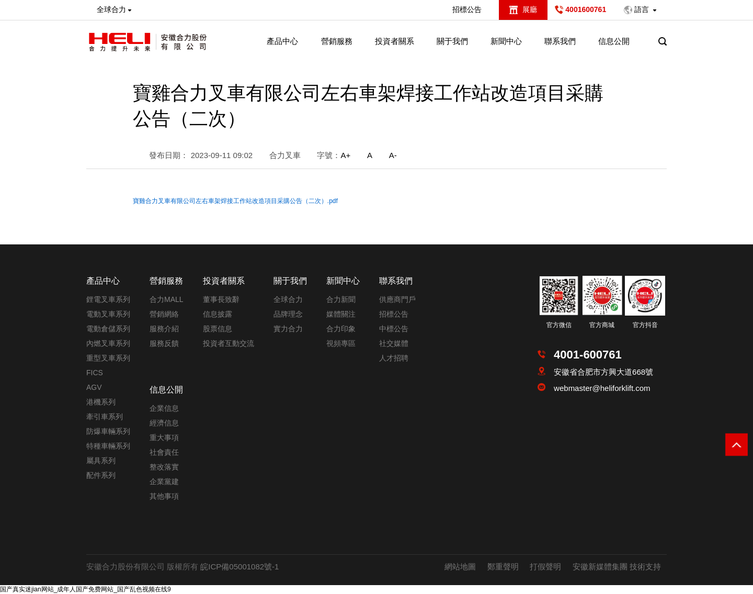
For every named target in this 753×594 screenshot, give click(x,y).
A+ (345, 155)
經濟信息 (164, 423)
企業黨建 (164, 481)
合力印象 (341, 328)
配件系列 (101, 475)
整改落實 (164, 467)
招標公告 (467, 9)
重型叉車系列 (108, 358)
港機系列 (101, 402)
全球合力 (288, 299)
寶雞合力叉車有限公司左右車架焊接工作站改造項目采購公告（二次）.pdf (235, 201)
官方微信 (559, 325)
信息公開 (614, 41)
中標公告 (393, 328)
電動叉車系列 (108, 314)
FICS (94, 372)
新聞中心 (506, 41)
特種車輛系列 (108, 446)
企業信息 (164, 408)
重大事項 (164, 437)
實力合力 (288, 328)
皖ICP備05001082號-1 (239, 566)
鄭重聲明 (503, 566)
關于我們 (452, 41)
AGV (94, 387)
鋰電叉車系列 (108, 299)
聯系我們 (560, 41)
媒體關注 (341, 314)
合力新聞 (341, 299)
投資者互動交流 (228, 343)
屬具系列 (101, 460)
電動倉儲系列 (108, 328)
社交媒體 (393, 343)
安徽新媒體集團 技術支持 (617, 566)
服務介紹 (164, 328)
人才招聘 (393, 358)
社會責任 (164, 452)
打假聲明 (545, 566)
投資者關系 (394, 41)
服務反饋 (164, 343)
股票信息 (217, 328)
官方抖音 (645, 325)
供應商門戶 (397, 299)
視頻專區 (341, 343)
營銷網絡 (164, 314)
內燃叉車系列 (108, 343)
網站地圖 (460, 566)
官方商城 (601, 325)
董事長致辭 (221, 299)
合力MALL (167, 299)
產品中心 (282, 41)
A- (393, 155)
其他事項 (164, 496)
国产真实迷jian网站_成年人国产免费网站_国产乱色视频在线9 (85, 589)
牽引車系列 (104, 416)
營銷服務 (336, 41)
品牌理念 (288, 314)
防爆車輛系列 (108, 431)
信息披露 (217, 314)
